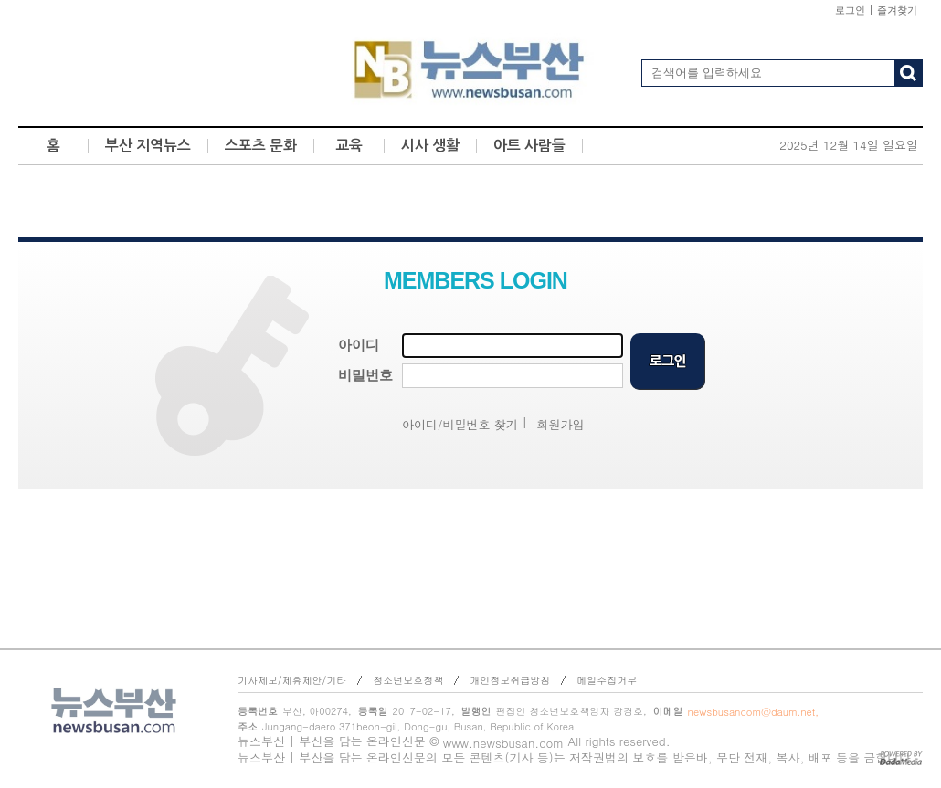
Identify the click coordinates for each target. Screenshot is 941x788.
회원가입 (561, 424)
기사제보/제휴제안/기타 (292, 680)
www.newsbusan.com (503, 742)
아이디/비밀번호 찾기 (460, 424)
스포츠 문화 (261, 145)
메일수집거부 (606, 680)
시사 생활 (430, 145)
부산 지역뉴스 (148, 145)
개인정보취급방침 (510, 680)
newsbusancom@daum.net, (753, 712)
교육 (349, 145)
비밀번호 (365, 375)
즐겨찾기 (897, 10)
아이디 (358, 345)
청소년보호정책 (408, 680)
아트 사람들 (529, 145)
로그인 (850, 10)
